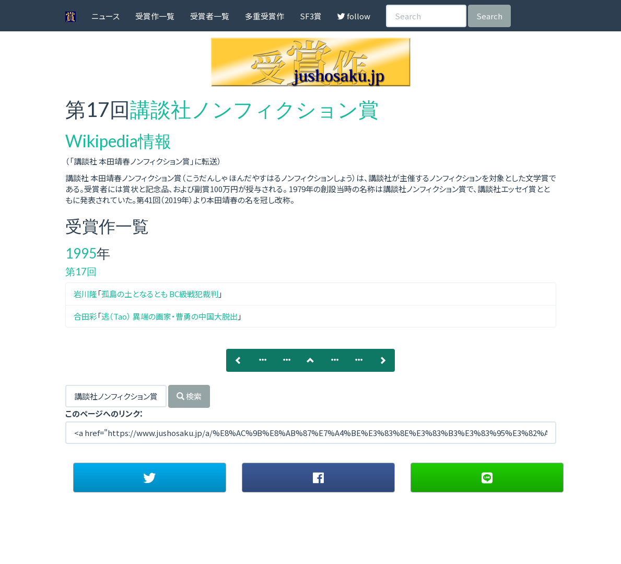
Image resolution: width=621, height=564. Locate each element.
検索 (189, 396)
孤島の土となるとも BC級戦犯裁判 (159, 293)
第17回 (81, 271)
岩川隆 (85, 293)
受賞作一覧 (154, 15)
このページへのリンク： (104, 413)
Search (489, 15)
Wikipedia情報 (118, 141)
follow (353, 15)
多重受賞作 (264, 15)
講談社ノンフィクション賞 (254, 109)
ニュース (105, 15)
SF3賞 (311, 15)
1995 (81, 253)
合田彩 (85, 316)
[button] (149, 477)
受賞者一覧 (209, 15)
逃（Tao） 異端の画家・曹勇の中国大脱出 (169, 316)
